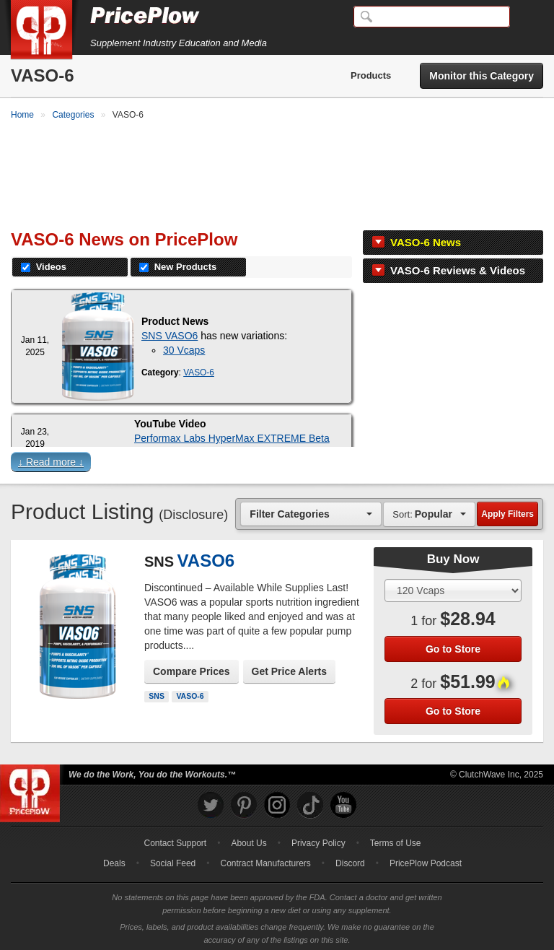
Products (371, 75)
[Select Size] (453, 586)
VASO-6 (198, 369)
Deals (114, 860)
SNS (156, 692)
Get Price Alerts (289, 668)
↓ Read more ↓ (51, 458)
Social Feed (172, 860)
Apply (507, 510)
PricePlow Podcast (426, 860)
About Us (248, 839)
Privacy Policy (318, 839)
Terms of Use (395, 839)
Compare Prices (191, 668)
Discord (350, 860)
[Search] (431, 16)
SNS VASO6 (169, 332)
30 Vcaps (184, 346)
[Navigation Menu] (528, 17)
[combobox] (311, 510)
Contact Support (175, 839)
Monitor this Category (481, 76)
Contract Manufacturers (265, 860)
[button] (277, 461)
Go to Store (453, 644)
